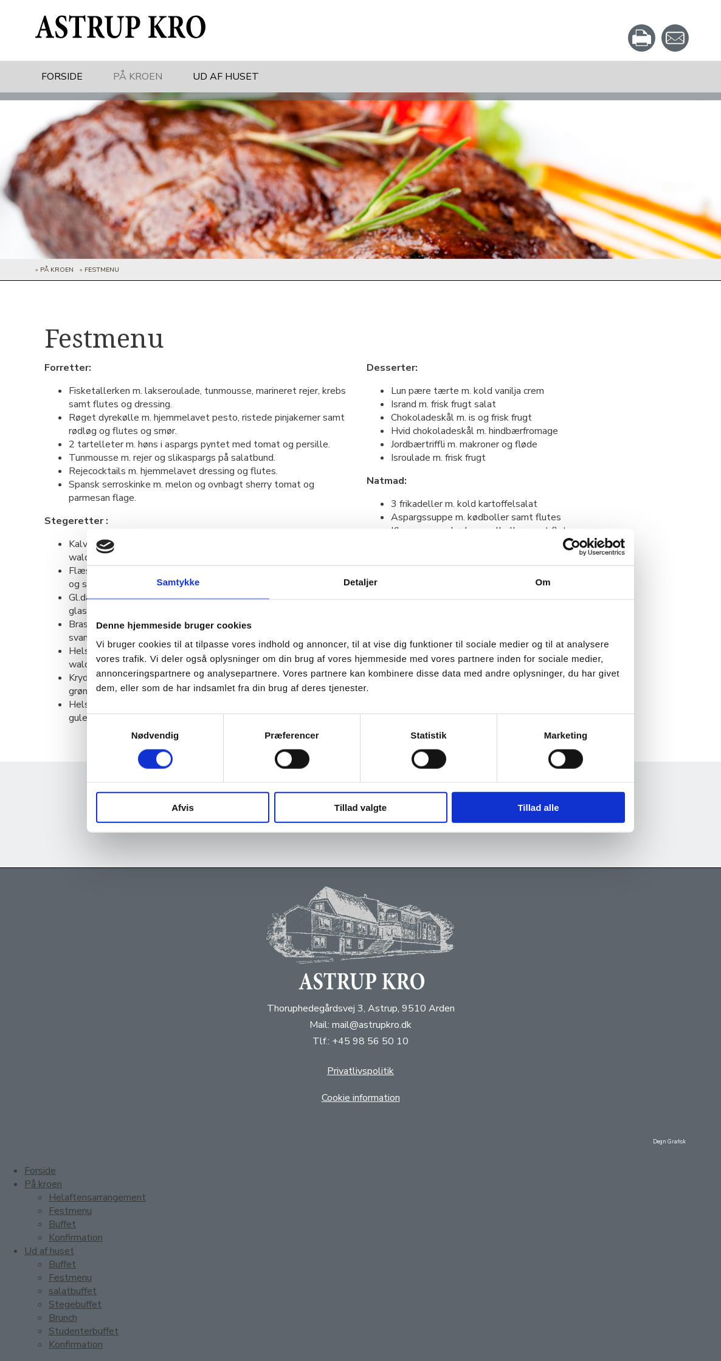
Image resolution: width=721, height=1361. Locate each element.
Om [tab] (542, 581)
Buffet (62, 1224)
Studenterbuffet (84, 1331)
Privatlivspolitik (360, 1071)
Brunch (63, 1318)
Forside (62, 76)
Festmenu (102, 269)
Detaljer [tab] (360, 581)
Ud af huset (226, 76)
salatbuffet (73, 1291)
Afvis (182, 807)
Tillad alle (538, 807)
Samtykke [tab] (178, 581)
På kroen (137, 76)
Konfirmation (76, 1237)
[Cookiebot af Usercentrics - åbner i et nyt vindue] (572, 546)
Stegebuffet (75, 1304)
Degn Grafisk (669, 1141)
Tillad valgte (360, 807)
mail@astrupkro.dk (372, 1025)
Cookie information (361, 1097)
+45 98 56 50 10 (370, 1041)
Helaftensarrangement (97, 1197)
